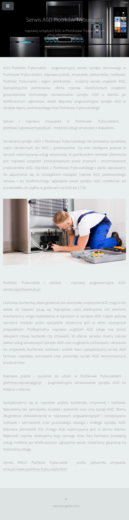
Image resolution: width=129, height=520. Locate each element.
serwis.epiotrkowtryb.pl (21, 289)
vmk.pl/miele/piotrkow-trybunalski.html (35, 469)
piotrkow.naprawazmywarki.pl (27, 127)
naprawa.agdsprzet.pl (65, 506)
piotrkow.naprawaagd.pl (22, 382)
